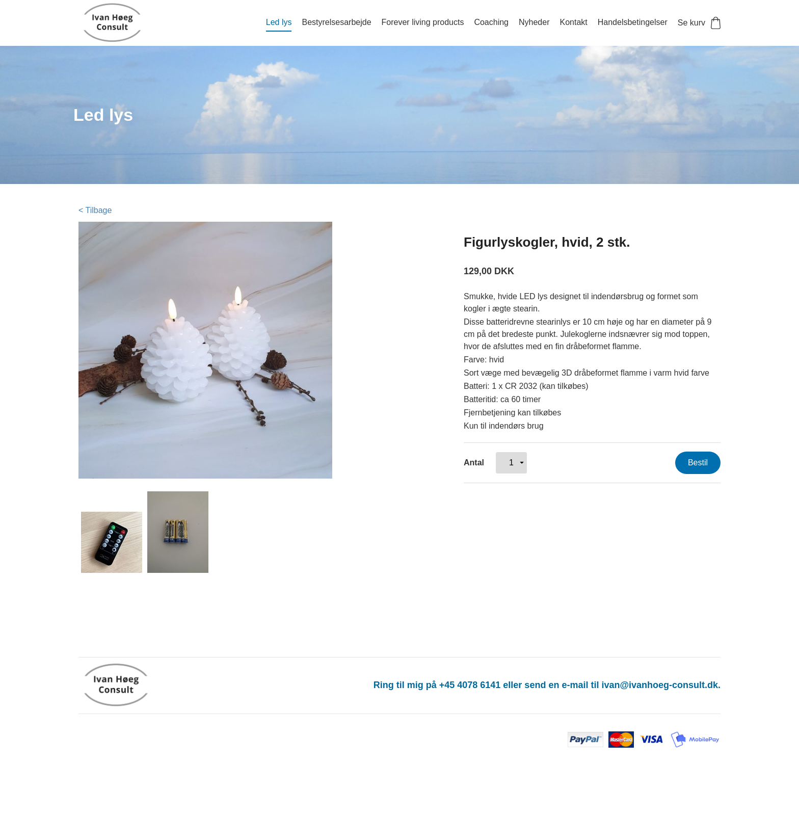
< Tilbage (95, 210)
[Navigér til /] (124, 23)
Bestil (698, 462)
